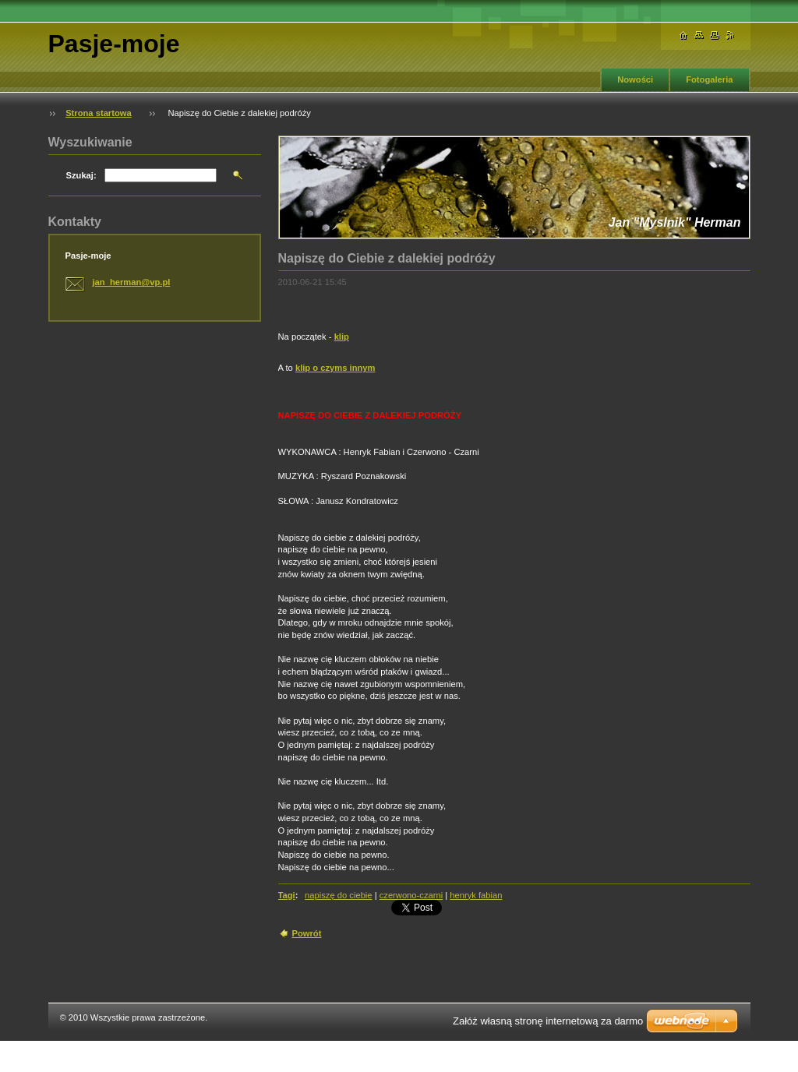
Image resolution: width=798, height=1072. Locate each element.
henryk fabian (476, 895)
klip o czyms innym (335, 367)
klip (341, 336)
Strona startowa (98, 113)
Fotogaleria (709, 79)
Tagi (286, 895)
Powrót (307, 933)
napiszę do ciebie (338, 895)
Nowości (635, 79)
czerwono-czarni (411, 895)
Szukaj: (81, 175)
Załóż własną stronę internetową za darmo (548, 1021)
